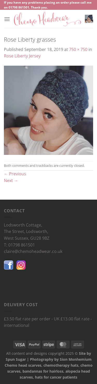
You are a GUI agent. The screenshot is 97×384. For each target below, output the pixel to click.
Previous (15, 174)
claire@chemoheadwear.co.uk (33, 251)
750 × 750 (78, 49)
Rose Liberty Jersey (22, 56)
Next (11, 180)
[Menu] (7, 19)
